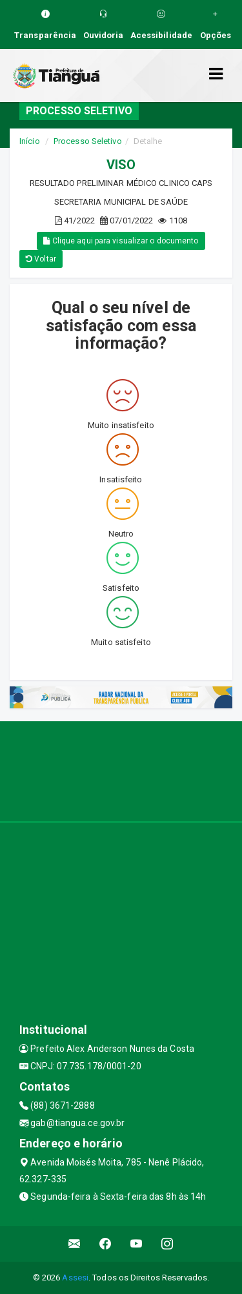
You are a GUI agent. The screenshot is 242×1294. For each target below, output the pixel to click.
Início (29, 141)
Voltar (41, 258)
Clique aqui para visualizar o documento (120, 240)
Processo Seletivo (88, 141)
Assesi (75, 1277)
